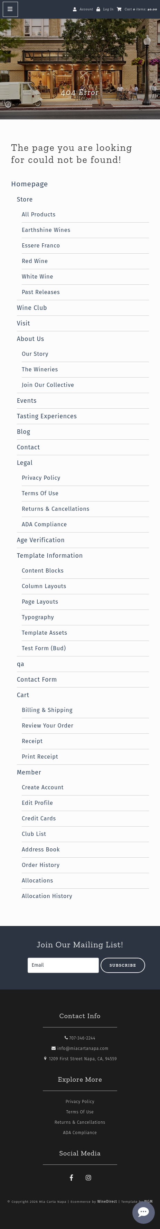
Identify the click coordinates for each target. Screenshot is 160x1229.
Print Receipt (40, 756)
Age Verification (41, 540)
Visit (23, 323)
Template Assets (44, 633)
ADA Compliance (44, 524)
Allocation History (47, 896)
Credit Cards (39, 818)
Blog (23, 432)
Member (29, 772)
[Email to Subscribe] (63, 965)
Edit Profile (37, 803)
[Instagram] (88, 1178)
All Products (39, 214)
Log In (108, 9)
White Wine (37, 276)
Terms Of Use (40, 493)
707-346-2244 (80, 1038)
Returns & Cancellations (56, 509)
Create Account (43, 787)
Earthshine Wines (46, 230)
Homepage (29, 184)
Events (27, 400)
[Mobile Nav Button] (10, 9)
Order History (41, 865)
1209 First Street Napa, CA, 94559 (80, 1058)
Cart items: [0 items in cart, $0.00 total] (141, 9)
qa (21, 664)
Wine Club (32, 308)
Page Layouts (40, 601)
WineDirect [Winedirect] (107, 1202)
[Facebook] (71, 1178)
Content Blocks (43, 570)
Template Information (50, 555)
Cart (23, 695)
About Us (30, 339)
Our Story (35, 354)
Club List (34, 834)
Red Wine (35, 261)
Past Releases (41, 292)
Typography (38, 617)
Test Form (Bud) (44, 648)
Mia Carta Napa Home (80, 59)
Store (25, 199)
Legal (25, 463)
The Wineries (40, 369)
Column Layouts (44, 586)
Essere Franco (41, 245)
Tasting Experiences (47, 416)
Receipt (32, 741)
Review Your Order (48, 725)
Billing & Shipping (47, 710)
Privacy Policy (41, 478)
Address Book (41, 849)
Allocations (37, 880)
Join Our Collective (48, 385)
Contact (28, 447)
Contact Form (37, 679)
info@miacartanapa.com (80, 1048)
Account (86, 9)
